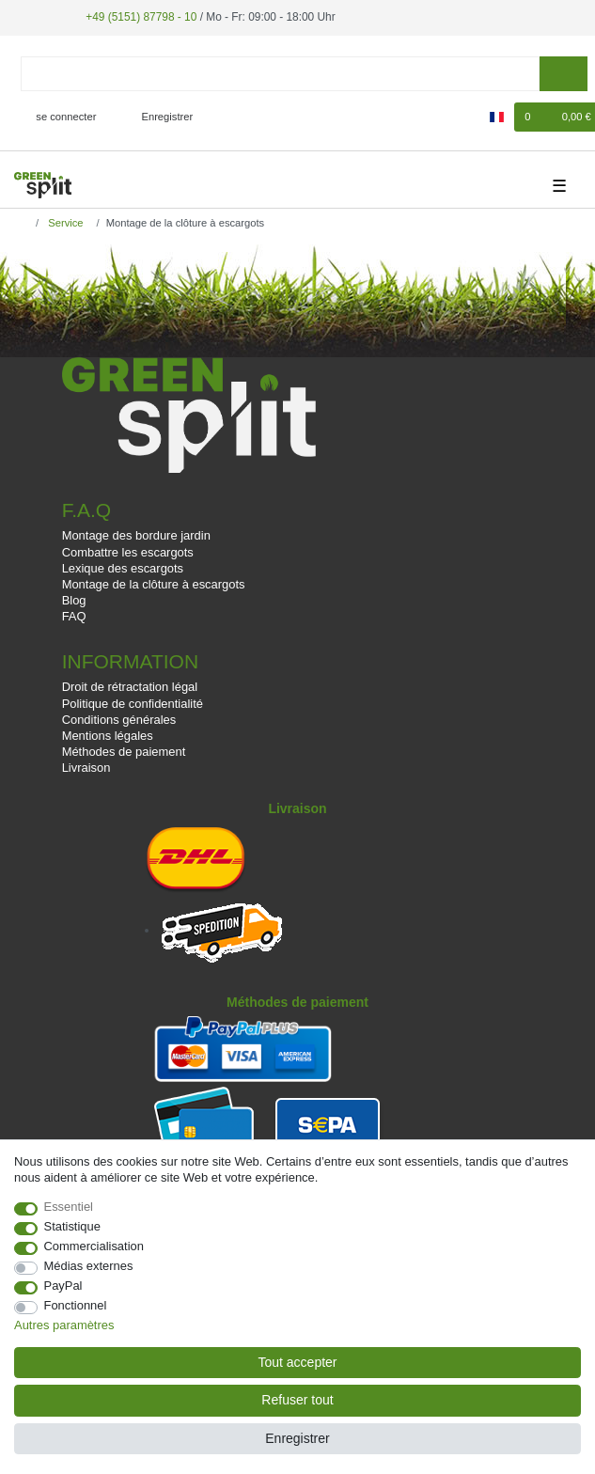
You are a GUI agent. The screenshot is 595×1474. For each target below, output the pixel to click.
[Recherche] (563, 73)
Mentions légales (107, 736)
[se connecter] (58, 117)
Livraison (86, 768)
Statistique (72, 1226)
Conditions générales (119, 720)
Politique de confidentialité (132, 704)
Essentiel (69, 1207)
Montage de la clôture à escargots (153, 584)
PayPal (63, 1285)
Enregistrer (297, 1438)
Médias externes (88, 1266)
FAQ (74, 616)
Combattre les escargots (128, 552)
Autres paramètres (64, 1325)
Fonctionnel (75, 1305)
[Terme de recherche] (280, 73)
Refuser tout (297, 1399)
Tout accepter (297, 1362)
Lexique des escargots (122, 568)
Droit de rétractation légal (130, 687)
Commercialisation (94, 1246)
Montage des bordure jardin (136, 535)
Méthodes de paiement (124, 752)
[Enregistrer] (157, 117)
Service (64, 222)
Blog (74, 600)
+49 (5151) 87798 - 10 (141, 17)
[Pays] (496, 117)
